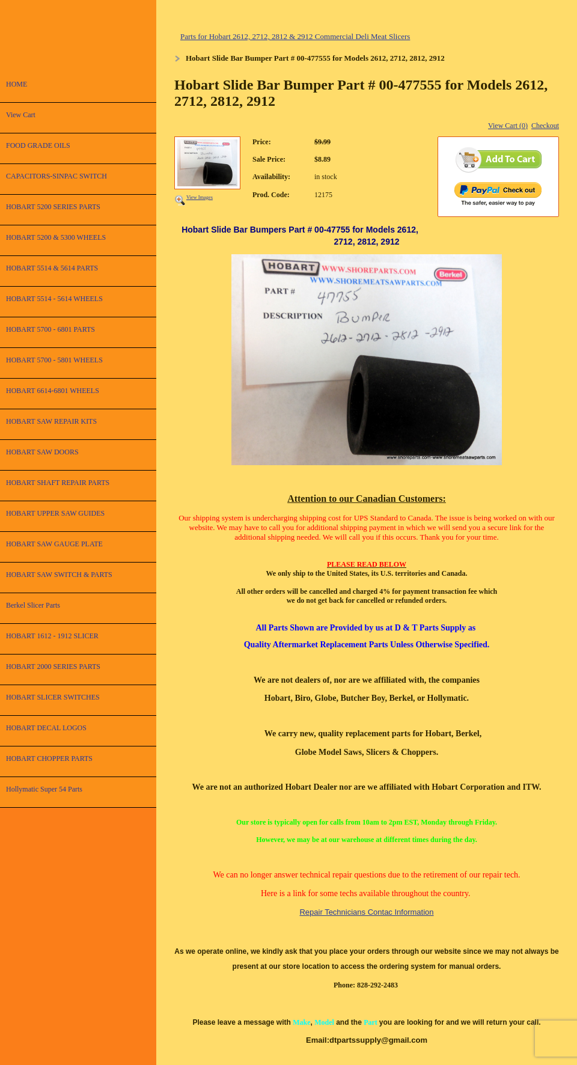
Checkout (545, 125)
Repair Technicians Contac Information (366, 912)
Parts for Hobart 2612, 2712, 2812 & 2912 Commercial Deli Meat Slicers (295, 36)
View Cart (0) (508, 125)
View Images (199, 197)
